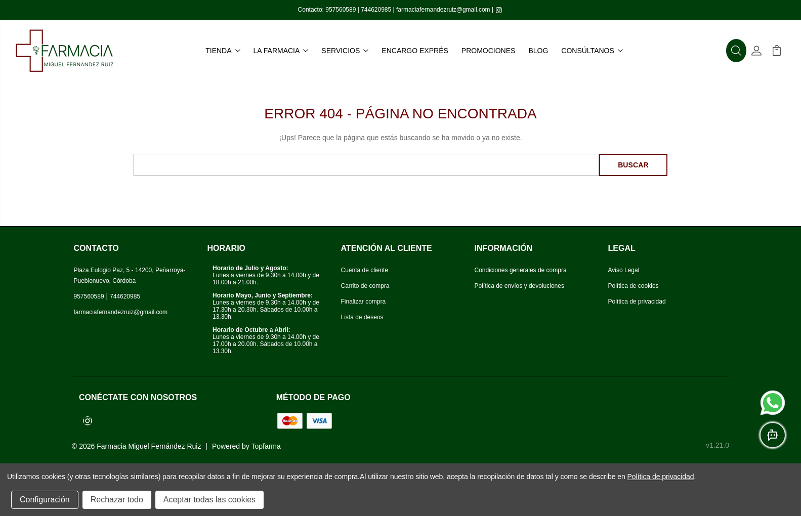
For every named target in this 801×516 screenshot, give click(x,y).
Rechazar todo (117, 499)
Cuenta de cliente (364, 270)
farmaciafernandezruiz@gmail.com (443, 9)
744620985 (376, 9)
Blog (538, 51)
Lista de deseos (362, 317)
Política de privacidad (637, 301)
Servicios (344, 51)
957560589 (340, 9)
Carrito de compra (365, 285)
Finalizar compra (363, 301)
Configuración (45, 499)
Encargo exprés (415, 51)
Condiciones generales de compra (521, 270)
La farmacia (281, 51)
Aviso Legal (624, 270)
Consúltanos (592, 51)
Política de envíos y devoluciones (519, 285)
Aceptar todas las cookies (209, 499)
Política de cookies (633, 285)
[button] (736, 50)
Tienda (222, 51)
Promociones (488, 51)
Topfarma (265, 446)
